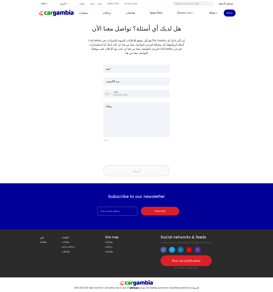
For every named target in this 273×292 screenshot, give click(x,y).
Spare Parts (156, 12)
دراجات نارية (68, 246)
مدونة (100, 3)
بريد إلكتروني (113, 81)
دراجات (107, 12)
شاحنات (130, 12)
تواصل (82, 3)
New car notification (186, 261)
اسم (108, 68)
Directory (113, 3)
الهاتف (115, 92)
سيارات (83, 12)
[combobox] (108, 94)
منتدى (92, 3)
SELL (229, 12)
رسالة (109, 106)
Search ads (130, 3)
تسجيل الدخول (226, 3)
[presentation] (127, 152)
